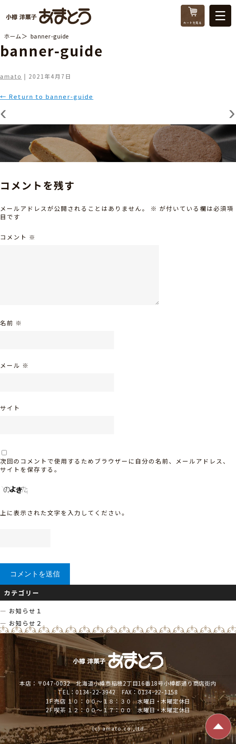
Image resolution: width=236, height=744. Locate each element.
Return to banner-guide (46, 96)
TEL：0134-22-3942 (87, 692)
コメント (18, 237)
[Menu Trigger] (220, 16)
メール (14, 365)
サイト (10, 408)
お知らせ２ (26, 623)
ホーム (12, 36)
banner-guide (49, 36)
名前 (11, 323)
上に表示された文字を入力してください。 (64, 512)
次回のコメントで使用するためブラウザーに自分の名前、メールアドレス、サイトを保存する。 (115, 465)
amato (11, 76)
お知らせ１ (26, 611)
